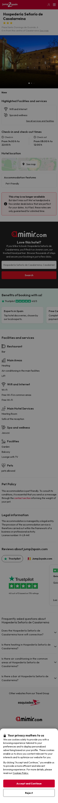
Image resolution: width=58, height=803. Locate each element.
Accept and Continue (29, 783)
